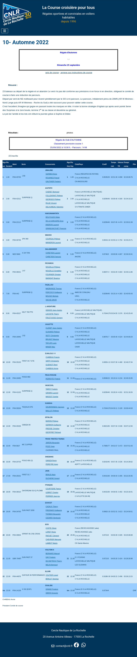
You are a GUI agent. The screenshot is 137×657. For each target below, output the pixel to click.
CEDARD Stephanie (53, 518)
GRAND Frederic (52, 589)
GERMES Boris (51, 174)
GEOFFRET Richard (53, 432)
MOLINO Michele (52, 296)
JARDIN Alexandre (53, 443)
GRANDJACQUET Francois (56, 228)
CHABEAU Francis (53, 357)
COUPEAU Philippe (53, 239)
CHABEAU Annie (52, 368)
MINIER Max (50, 347)
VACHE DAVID (51, 300)
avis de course (52, 72)
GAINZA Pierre (51, 460)
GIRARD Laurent (52, 393)
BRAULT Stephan (52, 579)
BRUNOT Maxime (52, 339)
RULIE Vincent (51, 203)
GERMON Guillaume (53, 425)
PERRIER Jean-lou (53, 496)
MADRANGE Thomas (54, 289)
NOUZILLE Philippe (53, 267)
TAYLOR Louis (51, 343)
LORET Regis (51, 532)
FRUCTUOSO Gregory (54, 318)
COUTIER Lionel (52, 575)
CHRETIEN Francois (53, 257)
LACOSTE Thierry (52, 314)
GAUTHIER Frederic (53, 181)
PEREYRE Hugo (52, 464)
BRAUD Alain (50, 475)
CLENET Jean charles (54, 328)
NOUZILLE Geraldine (53, 271)
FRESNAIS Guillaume (54, 510)
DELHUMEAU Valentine (54, 207)
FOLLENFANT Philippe (54, 196)
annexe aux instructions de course (76, 72)
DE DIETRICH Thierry (54, 561)
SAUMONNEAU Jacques (55, 407)
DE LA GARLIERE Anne (54, 221)
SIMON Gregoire (52, 593)
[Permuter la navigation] (4, 30)
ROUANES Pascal (52, 178)
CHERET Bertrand (52, 192)
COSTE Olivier (51, 528)
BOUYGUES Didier (53, 217)
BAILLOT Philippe (52, 411)
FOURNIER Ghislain (53, 274)
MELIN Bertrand (52, 565)
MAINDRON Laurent (53, 242)
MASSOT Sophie (52, 397)
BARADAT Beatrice (53, 278)
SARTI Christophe (52, 361)
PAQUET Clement (52, 536)
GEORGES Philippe (53, 199)
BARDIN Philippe (52, 421)
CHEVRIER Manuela (53, 539)
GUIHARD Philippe (53, 332)
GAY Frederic (51, 557)
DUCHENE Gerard (53, 478)
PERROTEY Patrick (53, 379)
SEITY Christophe (52, 335)
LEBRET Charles (52, 492)
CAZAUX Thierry (52, 506)
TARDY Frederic (52, 389)
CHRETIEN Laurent (53, 253)
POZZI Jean (50, 446)
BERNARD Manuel (53, 553)
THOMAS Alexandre (53, 514)
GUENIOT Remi (52, 365)
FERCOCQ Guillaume (54, 292)
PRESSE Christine (52, 428)
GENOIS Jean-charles (54, 310)
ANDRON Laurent (52, 225)
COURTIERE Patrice (53, 489)
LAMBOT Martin (52, 543)
